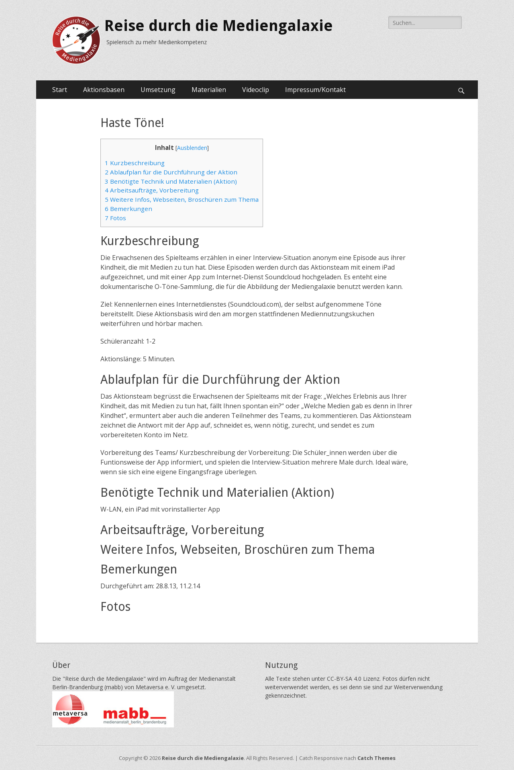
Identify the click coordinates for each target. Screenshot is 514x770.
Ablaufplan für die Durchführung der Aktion (171, 172)
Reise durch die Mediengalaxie (218, 26)
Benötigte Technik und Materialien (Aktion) (171, 181)
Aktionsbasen (103, 89)
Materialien (209, 89)
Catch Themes (376, 758)
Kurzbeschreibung (135, 163)
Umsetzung (158, 89)
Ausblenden (192, 148)
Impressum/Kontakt (315, 89)
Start (59, 89)
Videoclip (255, 89)
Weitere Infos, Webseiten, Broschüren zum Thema (182, 199)
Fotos (115, 218)
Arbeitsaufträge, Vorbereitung (152, 190)
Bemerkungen (128, 209)
